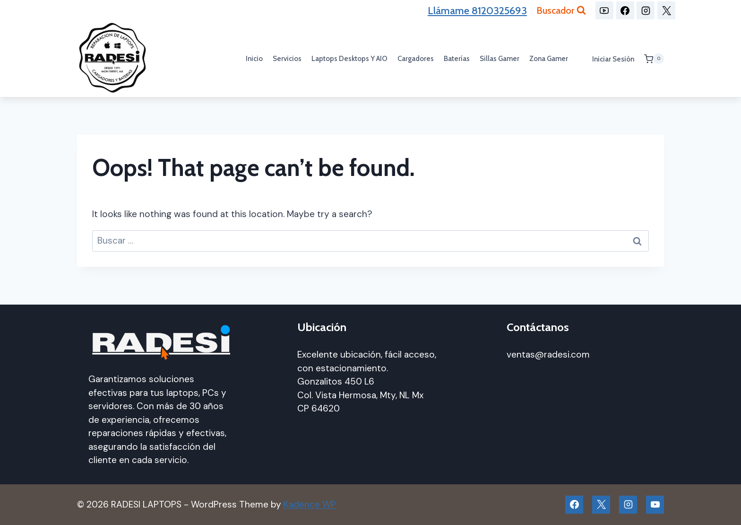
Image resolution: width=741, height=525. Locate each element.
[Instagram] (646, 10)
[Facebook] (625, 10)
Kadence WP (310, 504)
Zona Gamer (548, 58)
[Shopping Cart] (654, 58)
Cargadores (415, 58)
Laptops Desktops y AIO (349, 58)
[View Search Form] (561, 10)
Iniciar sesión (613, 58)
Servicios (287, 58)
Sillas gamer (499, 58)
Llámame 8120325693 (477, 10)
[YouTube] (604, 10)
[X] (666, 10)
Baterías (457, 58)
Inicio (254, 58)
